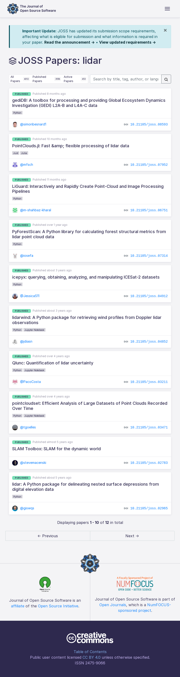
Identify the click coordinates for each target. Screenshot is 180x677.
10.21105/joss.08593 (149, 124)
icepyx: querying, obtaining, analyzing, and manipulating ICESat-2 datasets (86, 277)
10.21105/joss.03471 (149, 427)
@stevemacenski (29, 463)
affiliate (17, 606)
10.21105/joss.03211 (149, 382)
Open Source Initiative (58, 606)
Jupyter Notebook (34, 330)
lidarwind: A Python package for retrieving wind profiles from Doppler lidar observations (86, 320)
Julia (24, 153)
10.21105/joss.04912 (149, 296)
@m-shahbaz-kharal (31, 210)
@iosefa (22, 255)
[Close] (165, 30)
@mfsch (22, 164)
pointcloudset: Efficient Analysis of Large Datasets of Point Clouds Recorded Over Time (89, 406)
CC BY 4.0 (91, 657)
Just (15, 153)
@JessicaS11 (25, 296)
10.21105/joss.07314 (149, 255)
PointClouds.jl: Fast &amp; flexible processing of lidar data (70, 145)
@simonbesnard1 (29, 124)
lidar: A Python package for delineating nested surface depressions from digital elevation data (85, 487)
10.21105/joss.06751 (149, 210)
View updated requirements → (127, 42)
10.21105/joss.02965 (149, 508)
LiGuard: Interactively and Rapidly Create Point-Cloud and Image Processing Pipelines (88, 189)
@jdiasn (22, 341)
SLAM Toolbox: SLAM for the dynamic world (56, 448)
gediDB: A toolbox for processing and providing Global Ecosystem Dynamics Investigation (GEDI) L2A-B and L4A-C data (88, 103)
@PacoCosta (26, 382)
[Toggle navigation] (167, 8)
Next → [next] (132, 535)
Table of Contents (90, 651)
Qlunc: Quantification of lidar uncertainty (52, 362)
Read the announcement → (69, 42)
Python (17, 112)
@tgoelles (24, 427)
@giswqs (23, 508)
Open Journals (112, 604)
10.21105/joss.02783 (149, 463)
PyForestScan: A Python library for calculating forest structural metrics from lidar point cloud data (89, 234)
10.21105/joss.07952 (149, 165)
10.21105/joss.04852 (149, 341)
